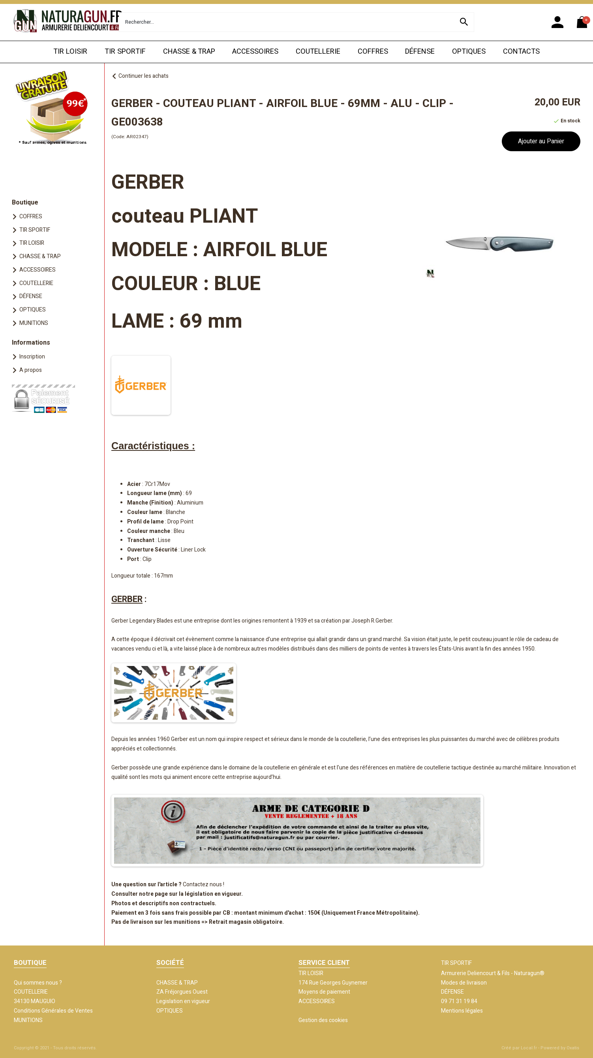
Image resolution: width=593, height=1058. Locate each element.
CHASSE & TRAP (189, 51)
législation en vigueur (213, 894)
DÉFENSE (420, 51)
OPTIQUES (469, 51)
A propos (30, 370)
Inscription (32, 357)
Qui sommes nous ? (38, 983)
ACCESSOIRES (255, 51)
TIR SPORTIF (125, 51)
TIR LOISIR (70, 51)
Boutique (25, 202)
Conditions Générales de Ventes (53, 1011)
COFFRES (373, 51)
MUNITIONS (33, 323)
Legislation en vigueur (183, 1001)
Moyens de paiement (324, 992)
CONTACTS (521, 51)
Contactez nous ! (203, 884)
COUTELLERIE (318, 51)
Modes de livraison (464, 983)
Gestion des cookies (323, 1020)
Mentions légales (462, 1011)
